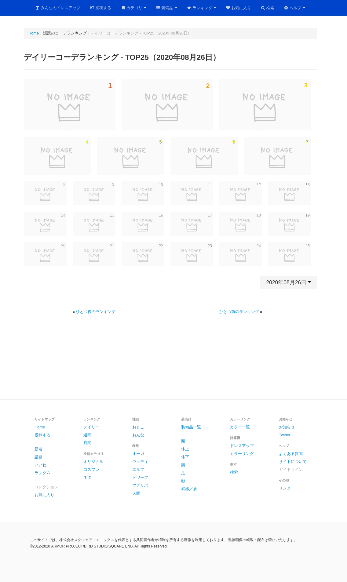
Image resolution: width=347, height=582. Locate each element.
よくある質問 (291, 453)
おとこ (138, 427)
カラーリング (242, 453)
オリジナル (93, 461)
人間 (136, 493)
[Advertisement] (173, 364)
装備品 (166, 8)
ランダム (42, 473)
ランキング (201, 8)
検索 (267, 8)
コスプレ (91, 469)
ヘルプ (294, 8)
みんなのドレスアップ (57, 8)
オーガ (138, 453)
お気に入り (238, 8)
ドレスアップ (242, 445)
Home (33, 33)
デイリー (91, 427)
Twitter (284, 435)
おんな (138, 435)
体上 (185, 449)
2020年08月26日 (288, 282)
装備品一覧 (191, 427)
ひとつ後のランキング (95, 311)
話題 (38, 457)
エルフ (138, 469)
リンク (285, 488)
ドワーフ (140, 477)
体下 (185, 457)
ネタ (87, 477)
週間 (87, 435)
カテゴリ (133, 8)
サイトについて (293, 461)
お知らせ (287, 427)
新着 (38, 449)
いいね (40, 465)
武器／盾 (189, 488)
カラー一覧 (240, 427)
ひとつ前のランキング (239, 311)
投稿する (100, 8)
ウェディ (140, 461)
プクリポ (140, 485)
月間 (87, 443)
